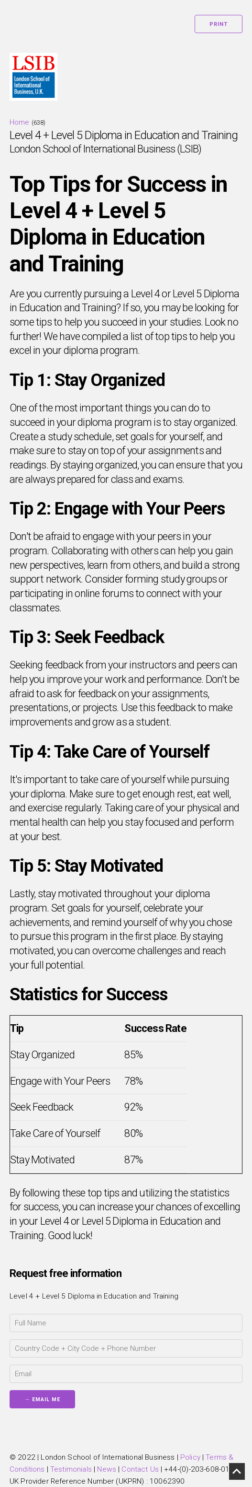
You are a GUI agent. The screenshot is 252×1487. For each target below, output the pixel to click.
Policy (190, 1457)
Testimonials (71, 1469)
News (106, 1469)
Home (20, 122)
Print (218, 24)
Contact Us (140, 1469)
